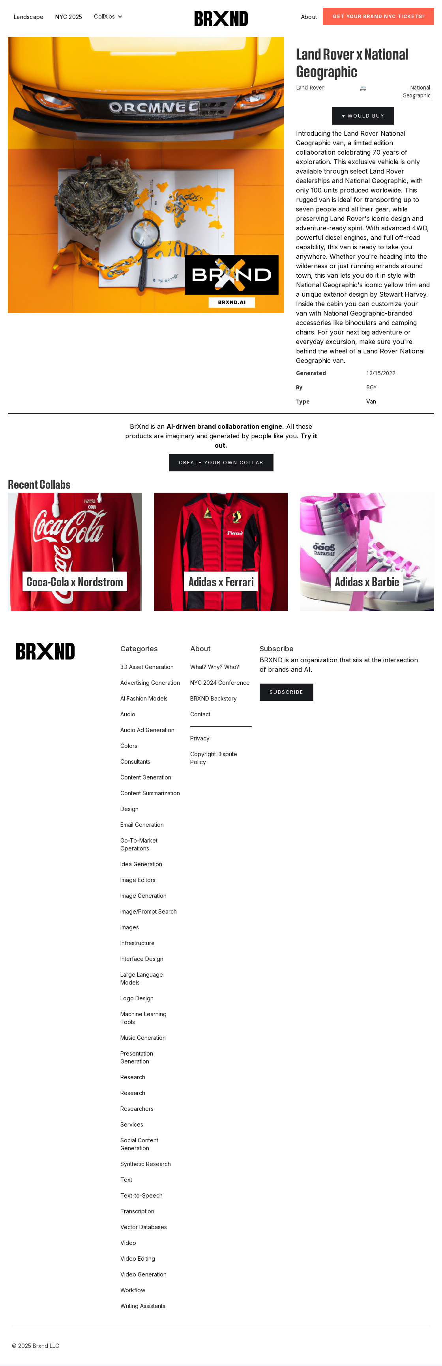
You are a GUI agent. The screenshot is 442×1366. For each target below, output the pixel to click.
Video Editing (137, 1258)
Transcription (137, 1211)
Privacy (200, 738)
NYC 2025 (68, 16)
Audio (127, 714)
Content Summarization (150, 793)
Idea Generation (141, 864)
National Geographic (416, 91)
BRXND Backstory (213, 698)
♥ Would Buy (363, 116)
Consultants (135, 761)
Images (129, 927)
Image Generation (143, 895)
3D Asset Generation (147, 666)
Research (132, 1077)
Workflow (132, 1290)
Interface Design (141, 958)
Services (131, 1124)
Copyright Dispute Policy (213, 758)
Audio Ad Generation (147, 730)
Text (126, 1179)
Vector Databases (143, 1227)
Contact (200, 714)
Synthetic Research (145, 1163)
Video (128, 1242)
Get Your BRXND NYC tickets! (378, 16)
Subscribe (286, 692)
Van (371, 401)
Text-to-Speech (141, 1195)
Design (129, 808)
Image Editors (137, 879)
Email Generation (142, 824)
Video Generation (143, 1274)
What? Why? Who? (214, 666)
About (309, 16)
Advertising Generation (150, 682)
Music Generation (143, 1037)
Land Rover (310, 87)
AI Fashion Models (144, 698)
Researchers (137, 1108)
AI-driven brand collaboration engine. (225, 426)
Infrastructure (137, 943)
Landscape (28, 16)
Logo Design (137, 998)
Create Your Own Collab (221, 462)
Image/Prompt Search (148, 911)
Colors (128, 745)
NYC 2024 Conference (220, 682)
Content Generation (145, 777)
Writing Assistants (142, 1305)
